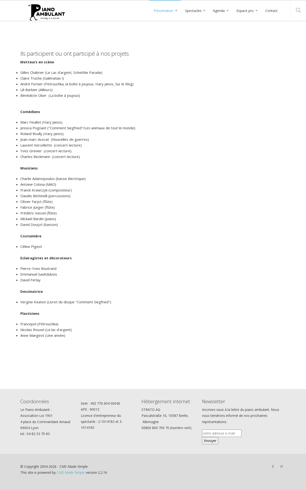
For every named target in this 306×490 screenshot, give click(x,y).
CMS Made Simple (71, 472)
